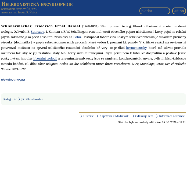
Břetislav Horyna (13, 80)
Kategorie (9, 99)
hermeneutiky (136, 48)
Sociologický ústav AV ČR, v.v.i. (19, 9)
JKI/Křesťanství (32, 99)
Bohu (77, 37)
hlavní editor (8, 12)
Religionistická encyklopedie (37, 4)
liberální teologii (45, 58)
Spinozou (37, 31)
